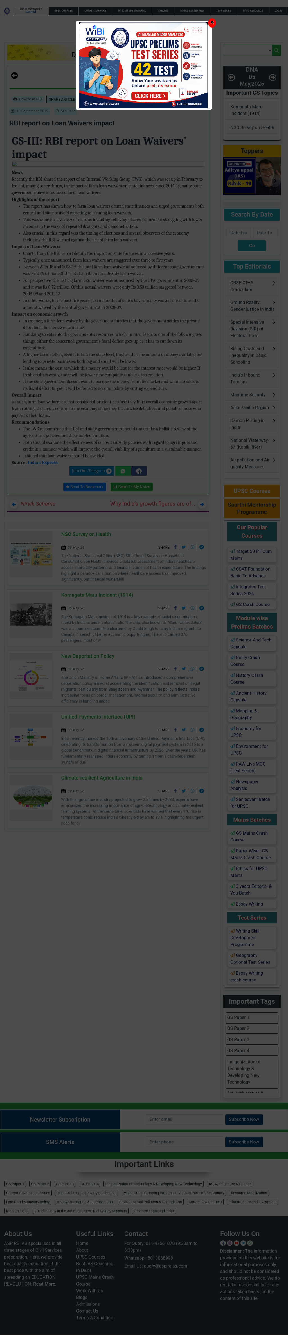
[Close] (212, 23)
